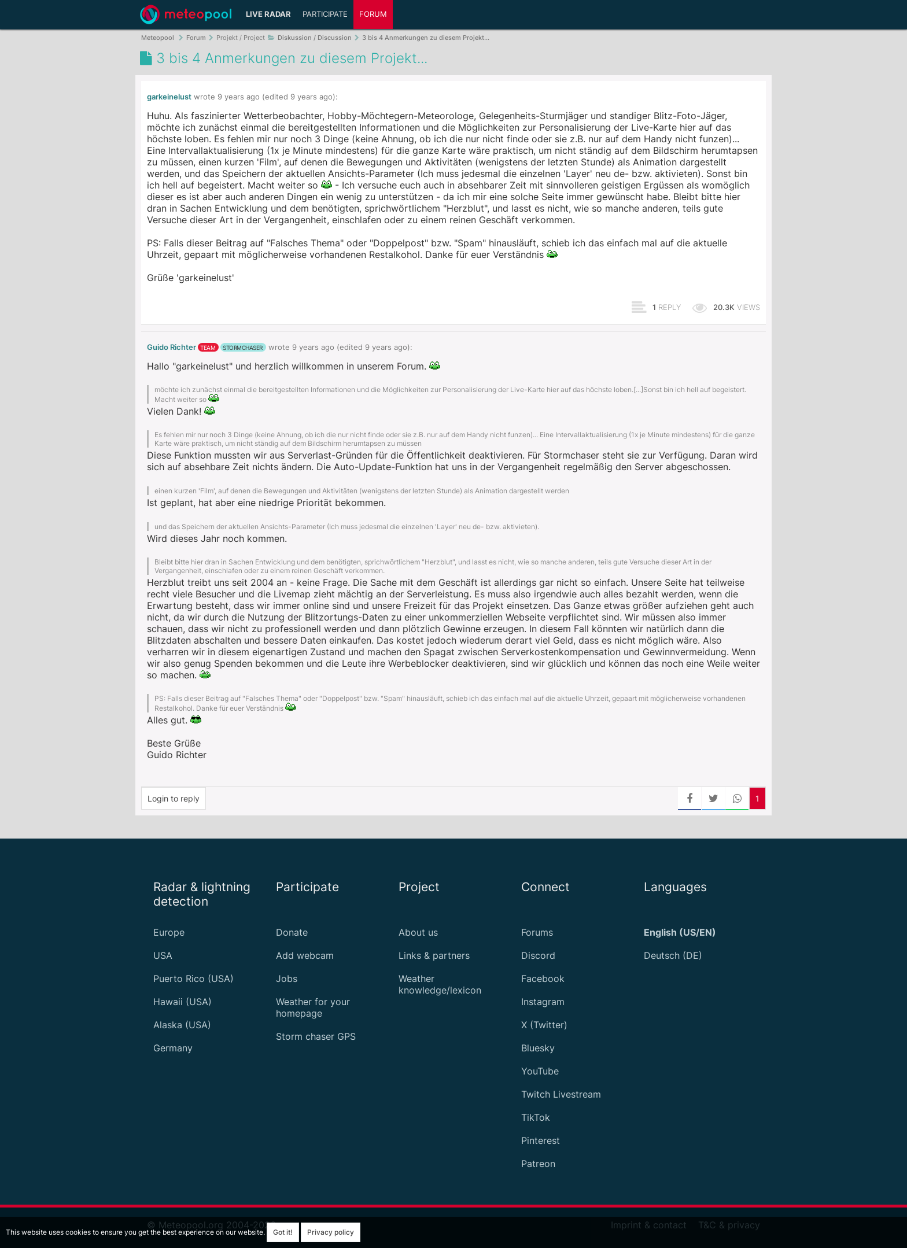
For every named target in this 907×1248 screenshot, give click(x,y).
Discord (538, 955)
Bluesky (538, 1048)
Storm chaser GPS (316, 1036)
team (207, 347)
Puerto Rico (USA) (193, 978)
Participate (325, 14)
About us (418, 932)
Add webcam (305, 955)
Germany (173, 1048)
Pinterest (540, 1140)
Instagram (543, 1001)
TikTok (535, 1117)
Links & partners (434, 955)
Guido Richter (171, 347)
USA (162, 955)
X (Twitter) (544, 1025)
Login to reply (174, 798)
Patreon (538, 1163)
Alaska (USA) (182, 1025)
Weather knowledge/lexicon (440, 984)
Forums (537, 932)
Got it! (283, 1232)
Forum (373, 14)
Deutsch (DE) (673, 955)
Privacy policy (330, 1232)
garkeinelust (169, 97)
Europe (169, 932)
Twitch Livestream (561, 1094)
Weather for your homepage (313, 1007)
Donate (292, 932)
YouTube (540, 1071)
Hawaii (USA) (182, 1001)
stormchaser (243, 347)
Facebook (543, 978)
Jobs (286, 978)
